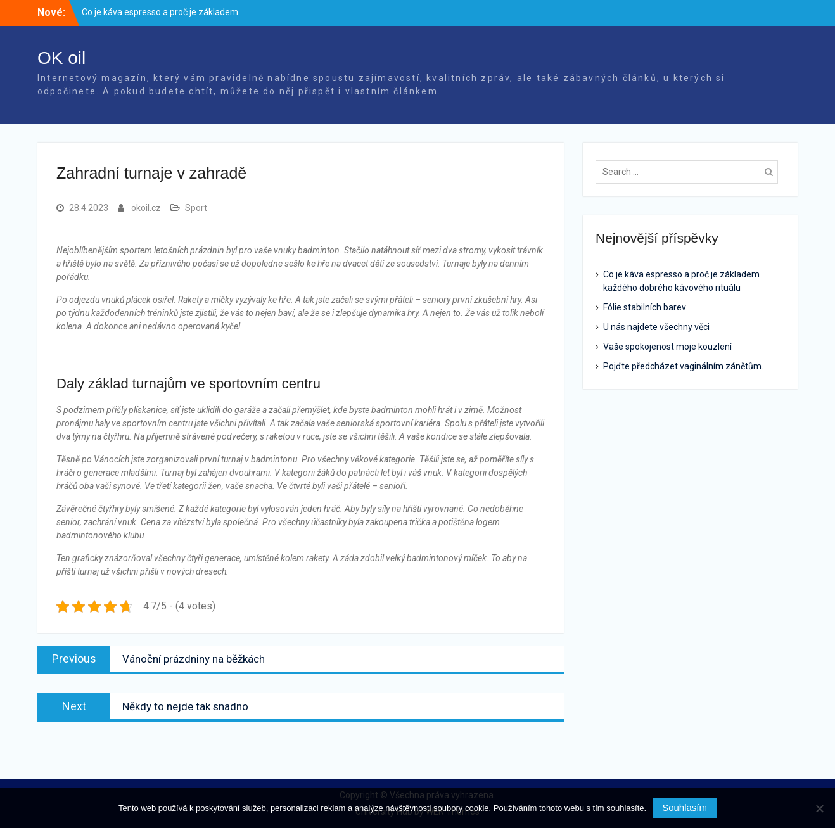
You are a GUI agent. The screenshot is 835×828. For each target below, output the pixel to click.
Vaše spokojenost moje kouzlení (667, 346)
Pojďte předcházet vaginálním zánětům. (683, 366)
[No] (819, 808)
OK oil (61, 58)
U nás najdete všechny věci (656, 327)
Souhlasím (684, 807)
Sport (196, 208)
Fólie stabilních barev (644, 307)
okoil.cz (146, 208)
